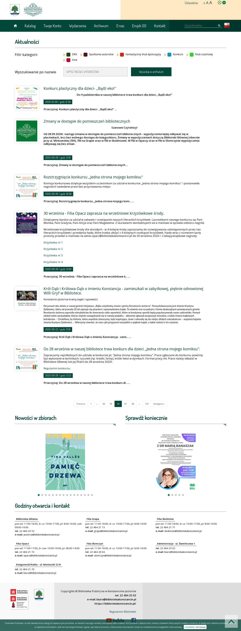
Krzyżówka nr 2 (53, 249)
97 (125, 403)
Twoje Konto (52, 25)
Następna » (158, 403)
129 (146, 403)
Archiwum (101, 25)
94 (104, 403)
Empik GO (139, 25)
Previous (81, 403)
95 (111, 403)
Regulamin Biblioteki (122, 611)
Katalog (30, 25)
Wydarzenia (77, 25)
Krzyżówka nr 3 (53, 255)
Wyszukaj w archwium (151, 71)
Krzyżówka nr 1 (53, 242)
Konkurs (175, 54)
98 (133, 403)
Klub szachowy (201, 54)
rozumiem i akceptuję (195, 627)
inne (71, 60)
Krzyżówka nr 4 (53, 262)
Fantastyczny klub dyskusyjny (140, 54)
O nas (120, 25)
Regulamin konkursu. (57, 368)
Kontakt (160, 25)
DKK (71, 54)
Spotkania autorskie (99, 54)
